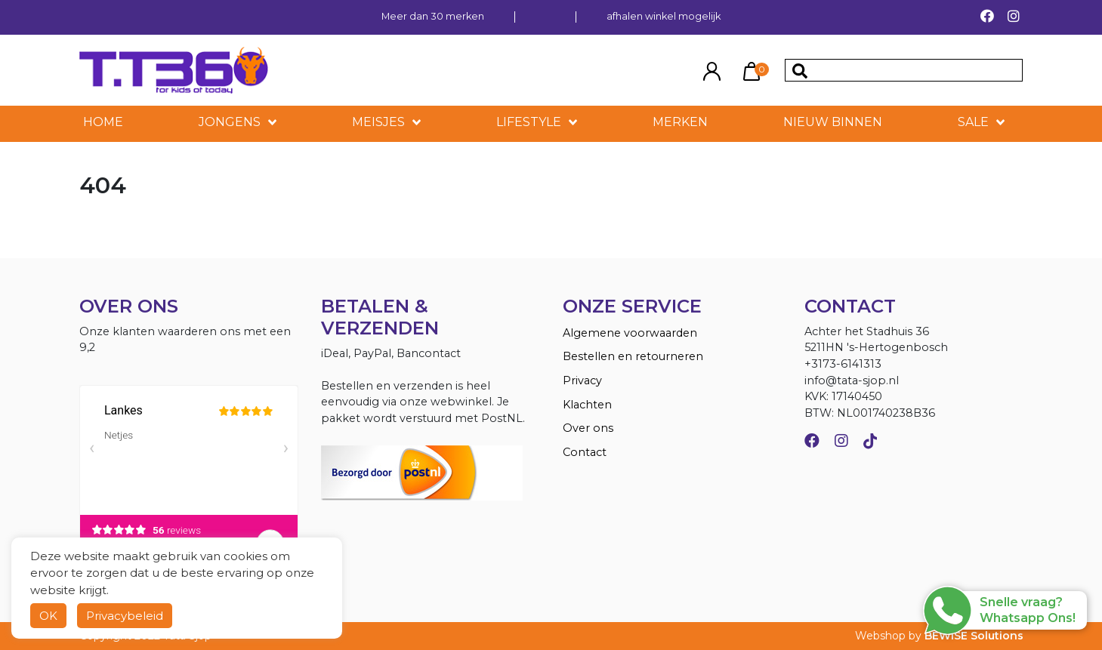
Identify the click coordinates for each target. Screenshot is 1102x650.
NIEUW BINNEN (832, 122)
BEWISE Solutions (974, 635)
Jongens (230, 122)
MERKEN (680, 122)
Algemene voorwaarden (630, 333)
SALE (973, 122)
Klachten (587, 404)
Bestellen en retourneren (633, 356)
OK (48, 615)
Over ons (588, 428)
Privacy (582, 380)
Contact (585, 452)
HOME (103, 122)
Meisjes (378, 122)
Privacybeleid (124, 615)
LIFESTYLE (528, 122)
